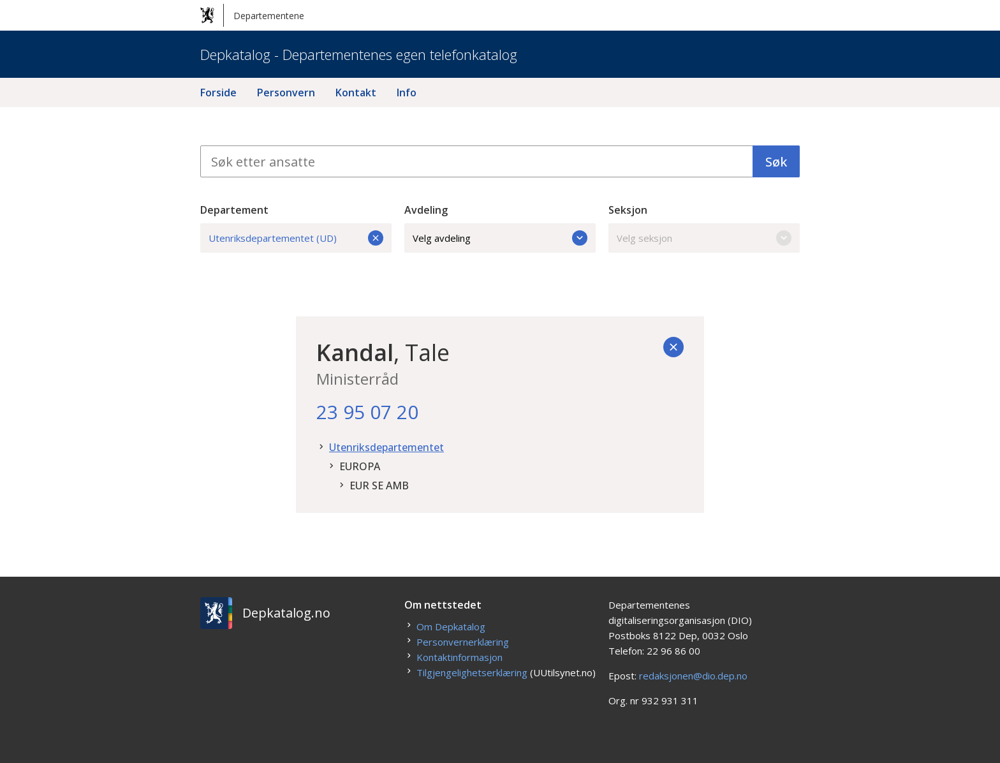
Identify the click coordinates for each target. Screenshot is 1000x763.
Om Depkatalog (450, 626)
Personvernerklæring (462, 641)
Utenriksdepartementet (386, 447)
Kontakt (355, 92)
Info (406, 92)
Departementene (252, 15)
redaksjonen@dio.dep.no (693, 675)
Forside (218, 92)
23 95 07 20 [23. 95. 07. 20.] (367, 412)
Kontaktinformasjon (459, 657)
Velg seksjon (704, 238)
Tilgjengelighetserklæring (471, 672)
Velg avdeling (500, 238)
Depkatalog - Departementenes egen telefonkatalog (358, 54)
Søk (776, 161)
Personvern (286, 92)
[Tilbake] (673, 347)
